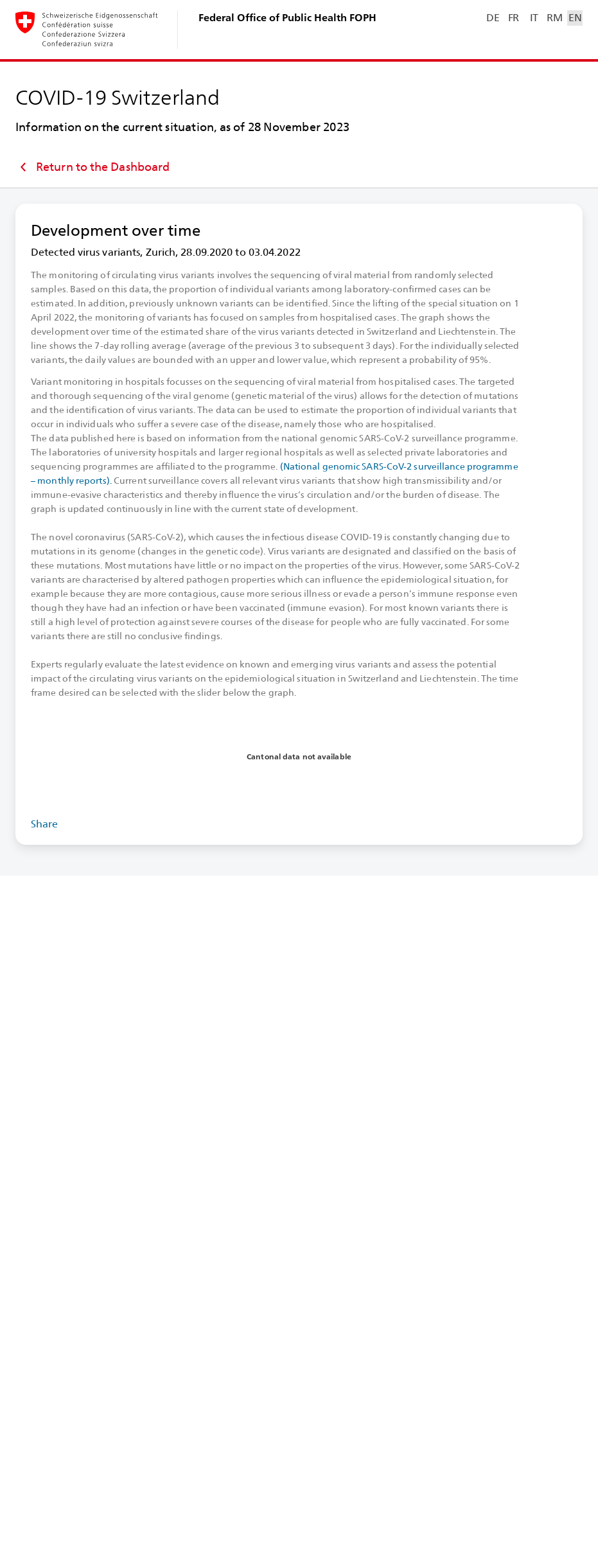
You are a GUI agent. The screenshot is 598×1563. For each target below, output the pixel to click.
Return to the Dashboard (92, 167)
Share (44, 824)
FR (513, 18)
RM (554, 18)
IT (534, 18)
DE (492, 18)
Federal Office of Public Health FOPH (287, 18)
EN (574, 18)
